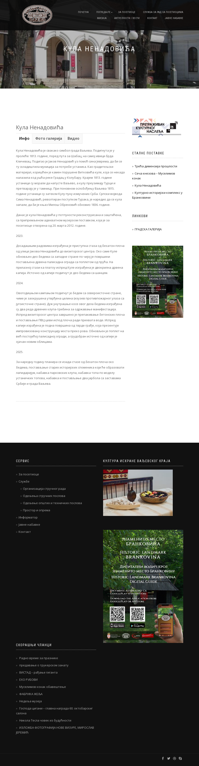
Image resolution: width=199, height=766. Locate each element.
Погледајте (103, 12)
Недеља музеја (30, 701)
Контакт (152, 18)
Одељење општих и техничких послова (52, 503)
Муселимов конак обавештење (42, 687)
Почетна (83, 12)
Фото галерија (48, 138)
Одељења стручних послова (44, 496)
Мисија (102, 18)
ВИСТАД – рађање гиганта (38, 672)
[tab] (24, 138)
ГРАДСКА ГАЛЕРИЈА (148, 229)
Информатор (28, 517)
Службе (24, 481)
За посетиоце (126, 12)
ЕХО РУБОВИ (28, 679)
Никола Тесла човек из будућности (45, 720)
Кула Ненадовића (148, 185)
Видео (73, 138)
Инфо (24, 138)
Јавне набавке (174, 18)
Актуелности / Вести (127, 18)
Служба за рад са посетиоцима (163, 12)
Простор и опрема (36, 510)
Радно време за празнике (38, 658)
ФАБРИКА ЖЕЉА (30, 694)
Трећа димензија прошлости (156, 166)
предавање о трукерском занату (44, 665)
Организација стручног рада (44, 488)
